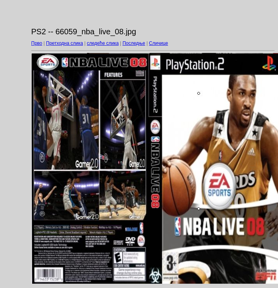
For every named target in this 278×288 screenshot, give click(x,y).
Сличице (158, 43)
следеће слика (103, 43)
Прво (36, 43)
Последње (133, 43)
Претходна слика (64, 43)
